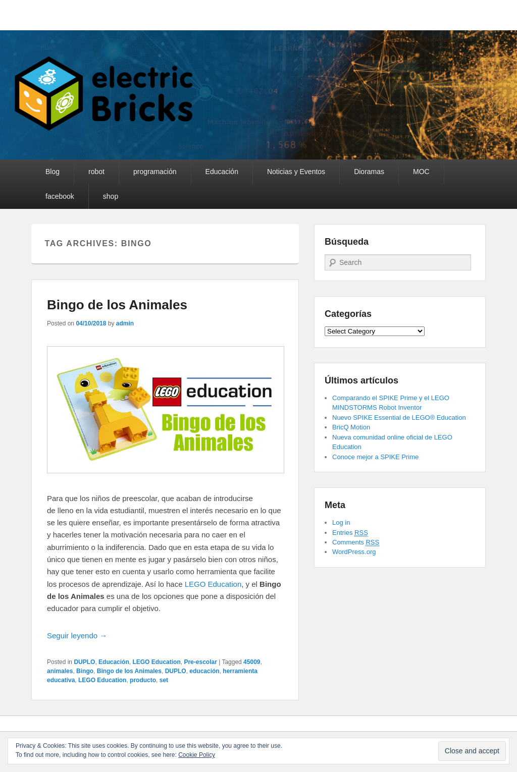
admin (125, 323)
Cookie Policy (196, 754)
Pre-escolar (200, 662)
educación (204, 671)
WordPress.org (354, 552)
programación (155, 172)
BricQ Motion (351, 427)
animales (60, 671)
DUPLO (84, 662)
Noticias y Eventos (296, 172)
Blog (52, 172)
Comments (355, 542)
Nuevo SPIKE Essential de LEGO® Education (399, 417)
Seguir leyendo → (77, 635)
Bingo (84, 671)
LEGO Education (213, 584)
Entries (350, 533)
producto (143, 680)
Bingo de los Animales (117, 304)
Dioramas (369, 172)
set (164, 680)
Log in (341, 522)
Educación (221, 172)
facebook (59, 196)
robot (96, 172)
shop (110, 196)
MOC (421, 172)
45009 (251, 662)
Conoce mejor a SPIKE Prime (375, 457)
